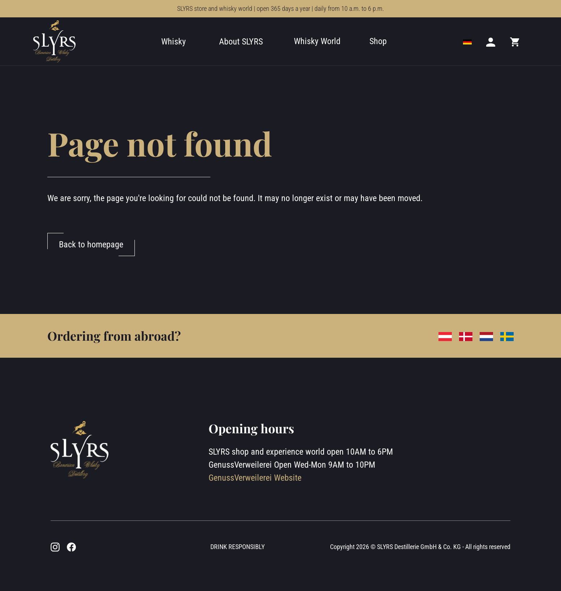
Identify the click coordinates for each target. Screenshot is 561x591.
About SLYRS (241, 42)
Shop (378, 41)
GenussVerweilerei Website (255, 478)
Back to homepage (91, 244)
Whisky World (317, 41)
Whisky (173, 42)
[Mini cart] (515, 41)
